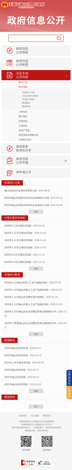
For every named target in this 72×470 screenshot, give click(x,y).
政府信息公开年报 (22, 160)
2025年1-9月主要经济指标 (17, 262)
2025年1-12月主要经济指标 (18, 233)
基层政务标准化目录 (23, 148)
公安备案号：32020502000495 (47, 427)
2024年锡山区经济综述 (16, 355)
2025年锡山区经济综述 (16, 348)
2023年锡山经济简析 (15, 370)
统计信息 (23, 87)
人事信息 (23, 112)
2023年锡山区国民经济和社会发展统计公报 (26, 205)
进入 (36, 406)
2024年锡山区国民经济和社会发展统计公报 (26, 198)
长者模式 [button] (69, 392)
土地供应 (23, 125)
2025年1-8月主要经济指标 (17, 254)
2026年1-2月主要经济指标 (17, 225)
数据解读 (26, 103)
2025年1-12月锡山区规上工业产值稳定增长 (26, 290)
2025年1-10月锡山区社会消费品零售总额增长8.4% (30, 311)
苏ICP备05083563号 (21, 427)
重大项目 (23, 116)
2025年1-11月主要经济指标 (18, 240)
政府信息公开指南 (22, 50)
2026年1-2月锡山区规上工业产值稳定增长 (26, 282)
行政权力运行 (25, 139)
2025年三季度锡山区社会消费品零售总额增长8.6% (30, 323)
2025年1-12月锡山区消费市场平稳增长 (24, 297)
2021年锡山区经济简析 (16, 384)
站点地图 (35, 415)
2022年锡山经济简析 (15, 377)
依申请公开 (23, 172)
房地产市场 (24, 130)
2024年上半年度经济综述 (17, 362)
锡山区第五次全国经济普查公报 (20, 190)
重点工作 (23, 82)
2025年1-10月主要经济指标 (18, 247)
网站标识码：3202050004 (36, 430)
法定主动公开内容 (22, 75)
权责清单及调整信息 (28, 135)
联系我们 (23, 415)
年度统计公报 (28, 92)
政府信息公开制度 (22, 62)
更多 (36, 212)
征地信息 (23, 121)
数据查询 (26, 106)
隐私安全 (47, 415)
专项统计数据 (28, 99)
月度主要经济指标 (30, 96)
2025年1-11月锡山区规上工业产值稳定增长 (26, 304)
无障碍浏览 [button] (69, 378)
